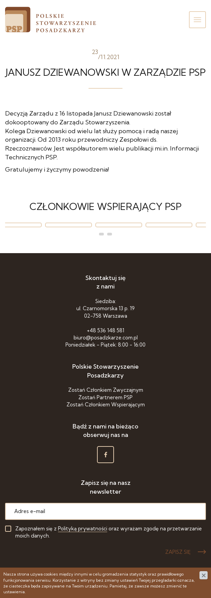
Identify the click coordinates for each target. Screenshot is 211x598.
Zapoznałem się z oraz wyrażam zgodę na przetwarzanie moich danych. (108, 532)
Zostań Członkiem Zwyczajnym (105, 390)
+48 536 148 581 (105, 330)
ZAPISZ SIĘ (178, 552)
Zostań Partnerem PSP (105, 397)
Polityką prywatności (82, 528)
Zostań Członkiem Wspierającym (105, 404)
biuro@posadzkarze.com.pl (106, 337)
